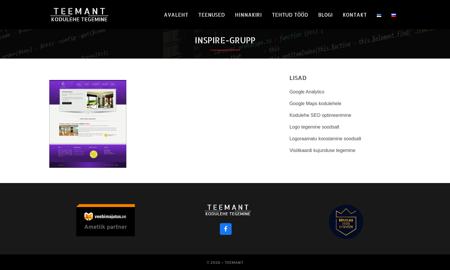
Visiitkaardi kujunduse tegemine (322, 150)
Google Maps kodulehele (315, 103)
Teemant (234, 262)
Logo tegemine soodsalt (314, 126)
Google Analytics (306, 91)
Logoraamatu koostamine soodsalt (325, 138)
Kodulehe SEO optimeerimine (320, 115)
